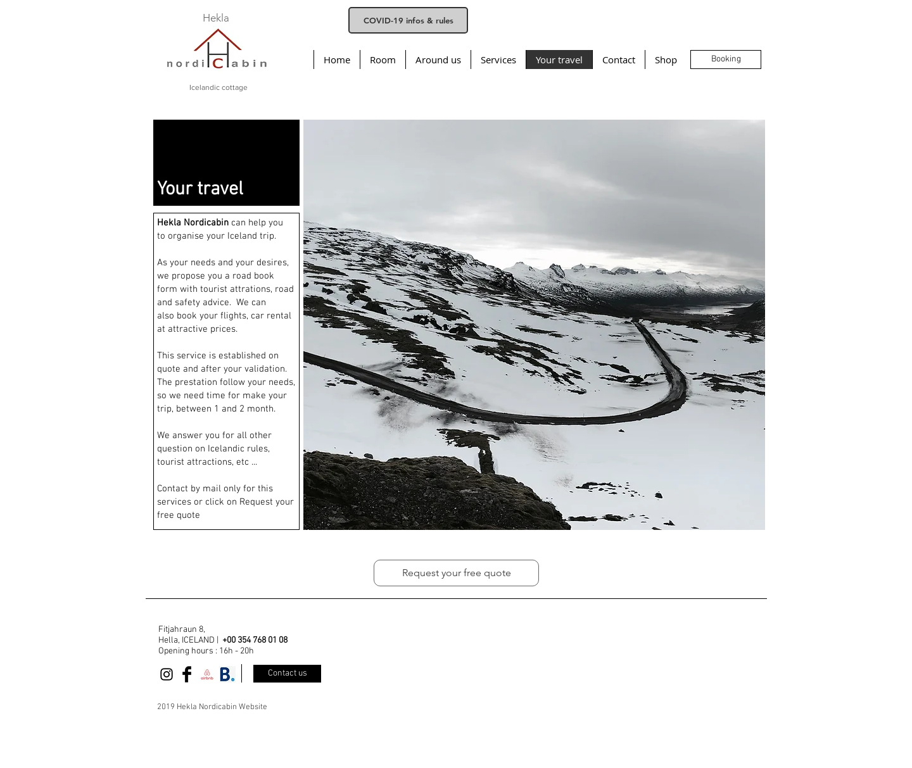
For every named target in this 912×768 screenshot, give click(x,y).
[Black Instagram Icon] (166, 674)
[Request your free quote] (456, 573)
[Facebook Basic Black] (187, 674)
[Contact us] (287, 674)
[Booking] (725, 59)
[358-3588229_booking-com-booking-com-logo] (227, 674)
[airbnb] (207, 674)
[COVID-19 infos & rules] (408, 20)
